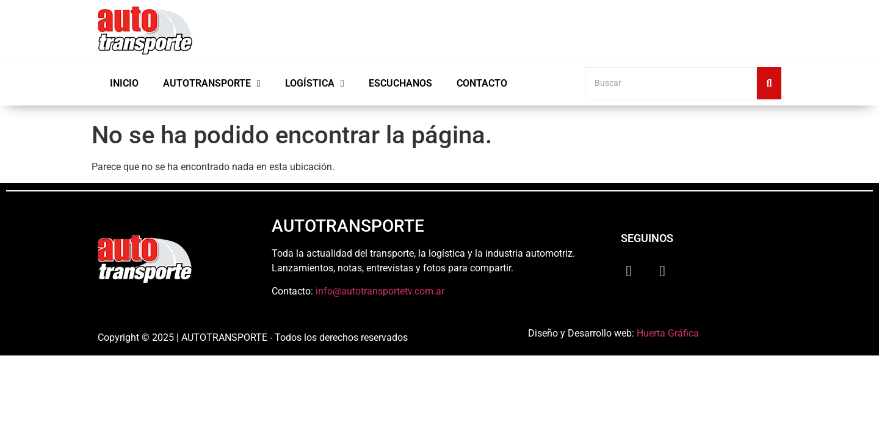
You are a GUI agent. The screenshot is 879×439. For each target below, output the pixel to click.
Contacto (482, 83)
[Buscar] (671, 83)
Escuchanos (400, 83)
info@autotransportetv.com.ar (380, 291)
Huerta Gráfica (668, 333)
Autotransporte (212, 84)
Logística (314, 84)
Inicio (124, 83)
